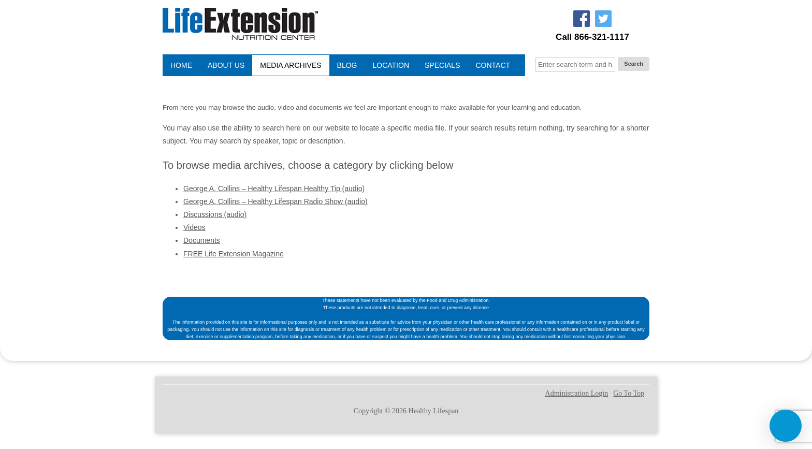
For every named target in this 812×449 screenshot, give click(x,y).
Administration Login (576, 393)
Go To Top (628, 393)
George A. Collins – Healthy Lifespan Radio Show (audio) (275, 201)
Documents (201, 240)
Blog (347, 65)
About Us (226, 65)
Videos (194, 227)
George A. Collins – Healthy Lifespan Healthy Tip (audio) (274, 188)
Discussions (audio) (215, 214)
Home (181, 65)
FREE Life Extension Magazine (233, 254)
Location (390, 65)
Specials (442, 65)
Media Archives (290, 65)
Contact (493, 65)
